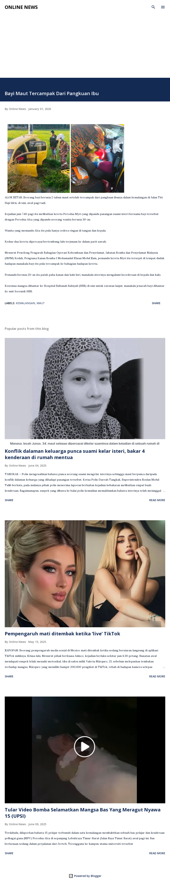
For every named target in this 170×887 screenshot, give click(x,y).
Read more (157, 500)
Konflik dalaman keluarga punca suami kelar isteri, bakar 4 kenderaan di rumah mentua (75, 454)
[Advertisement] (85, 48)
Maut (41, 303)
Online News (21, 7)
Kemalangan (25, 303)
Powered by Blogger (85, 876)
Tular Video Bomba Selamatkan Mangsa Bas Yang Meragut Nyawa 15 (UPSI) (83, 812)
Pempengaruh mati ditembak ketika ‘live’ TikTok (62, 633)
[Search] (153, 7)
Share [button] (156, 303)
